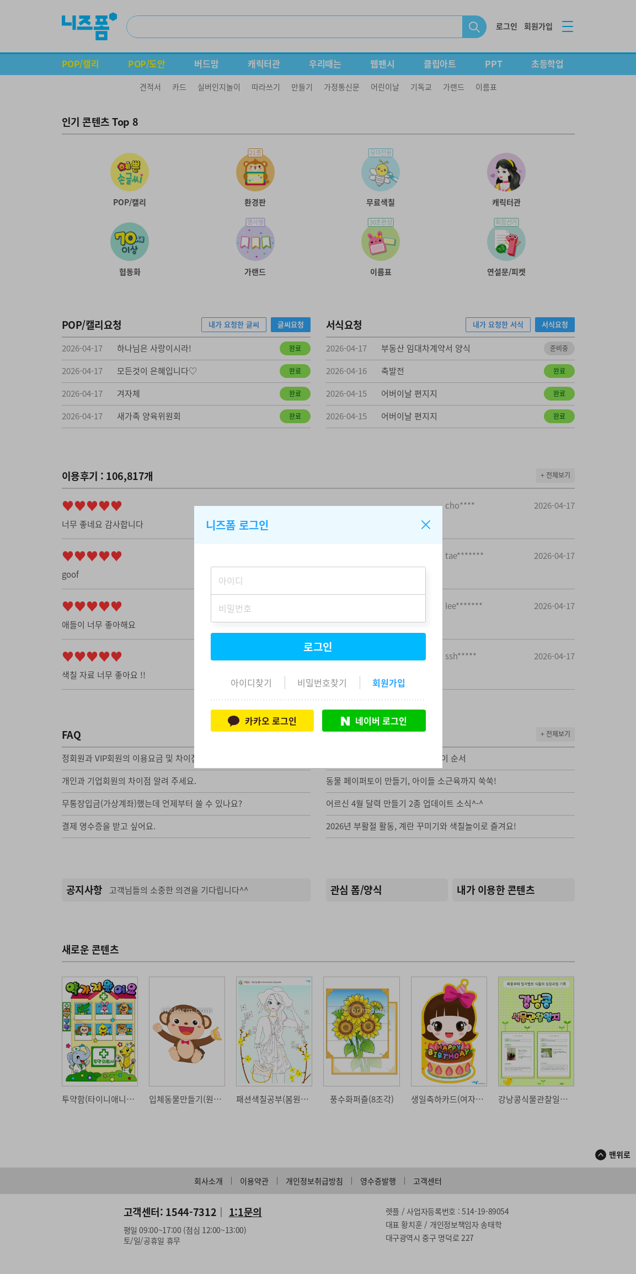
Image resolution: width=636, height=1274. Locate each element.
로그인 (318, 646)
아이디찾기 (251, 682)
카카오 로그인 (262, 720)
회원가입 (388, 682)
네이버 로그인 (374, 720)
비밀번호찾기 (322, 682)
